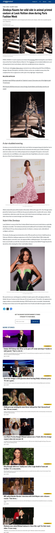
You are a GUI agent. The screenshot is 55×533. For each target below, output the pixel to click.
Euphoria (31, 62)
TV (40, 1)
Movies (44, 1)
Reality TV (35, 1)
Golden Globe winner (17, 68)
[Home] (8, 1)
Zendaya (32, 59)
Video (50, 1)
